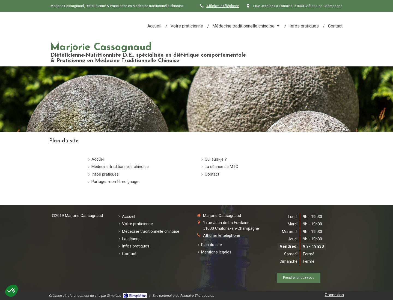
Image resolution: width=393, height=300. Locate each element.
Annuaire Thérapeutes (197, 295)
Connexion (334, 294)
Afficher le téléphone (222, 6)
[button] (11, 290)
